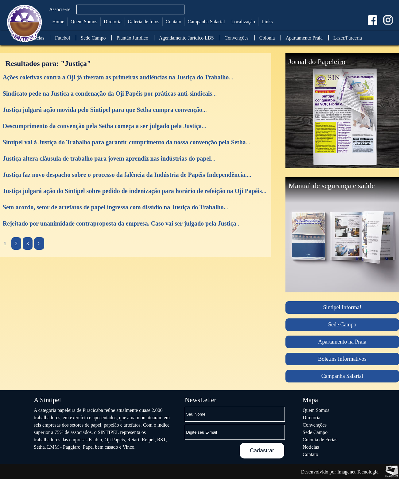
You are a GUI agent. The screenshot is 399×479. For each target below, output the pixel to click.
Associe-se (59, 9)
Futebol (62, 37)
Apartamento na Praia (342, 342)
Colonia (267, 37)
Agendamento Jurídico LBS (186, 37)
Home (58, 21)
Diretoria (113, 21)
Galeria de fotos (143, 21)
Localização (243, 21)
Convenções (237, 37)
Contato (173, 21)
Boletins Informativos (342, 359)
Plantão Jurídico (132, 37)
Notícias (36, 37)
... (118, 77)
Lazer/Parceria (347, 37)
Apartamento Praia (303, 37)
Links (267, 21)
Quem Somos (84, 21)
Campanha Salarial (206, 21)
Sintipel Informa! (342, 307)
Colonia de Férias (320, 439)
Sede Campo (93, 37)
